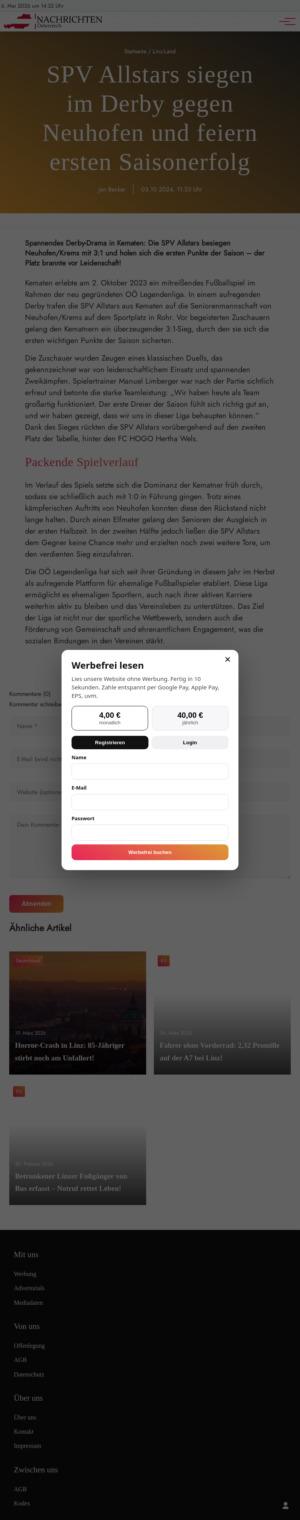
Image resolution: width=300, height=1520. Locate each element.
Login (190, 742)
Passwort (83, 818)
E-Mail (79, 787)
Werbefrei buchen (150, 852)
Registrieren (110, 742)
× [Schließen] (228, 659)
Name (79, 757)
